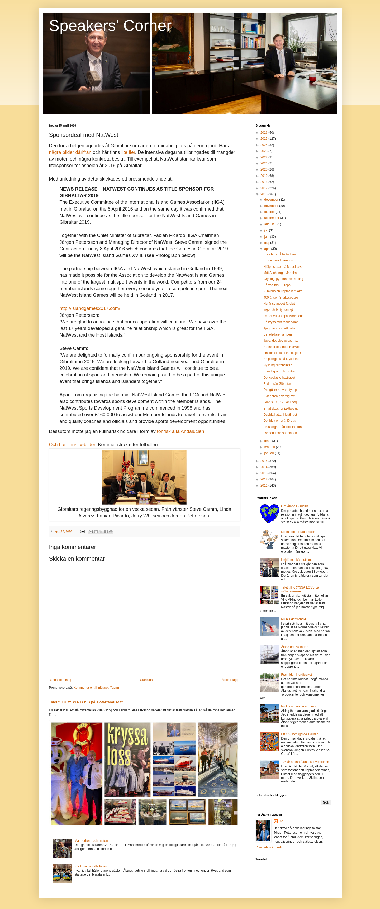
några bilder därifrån (70, 152)
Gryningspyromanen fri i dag (283, 279)
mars (268, 441)
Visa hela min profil (269, 847)
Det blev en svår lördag (279, 420)
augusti (269, 224)
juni (267, 237)
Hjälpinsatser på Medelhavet (283, 267)
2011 (264, 485)
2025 (264, 138)
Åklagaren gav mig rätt (279, 396)
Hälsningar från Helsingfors (282, 427)
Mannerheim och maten (91, 841)
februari (270, 447)
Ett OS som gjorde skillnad (299, 734)
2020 (264, 169)
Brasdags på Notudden (279, 254)
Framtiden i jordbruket (296, 675)
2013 (264, 473)
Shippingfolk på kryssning (281, 359)
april (267, 249)
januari (269, 453)
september (272, 218)
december (271, 199)
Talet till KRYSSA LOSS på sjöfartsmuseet (86, 702)
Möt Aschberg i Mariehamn (282, 273)
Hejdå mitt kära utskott (296, 560)
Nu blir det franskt (293, 619)
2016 (264, 194)
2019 (264, 176)
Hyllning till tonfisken (277, 365)
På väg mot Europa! (277, 285)
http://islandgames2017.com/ (90, 308)
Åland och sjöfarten (294, 647)
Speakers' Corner (110, 25)
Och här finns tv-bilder (72, 444)
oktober (270, 212)
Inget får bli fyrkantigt (278, 310)
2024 (264, 145)
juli (266, 230)
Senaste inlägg (60, 680)
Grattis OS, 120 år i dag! (280, 402)
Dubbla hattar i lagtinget (280, 414)
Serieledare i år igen (277, 334)
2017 (264, 188)
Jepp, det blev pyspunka (280, 340)
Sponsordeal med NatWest (282, 347)
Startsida (146, 680)
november (271, 206)
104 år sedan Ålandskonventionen (305, 762)
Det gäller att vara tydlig (280, 390)
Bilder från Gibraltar (277, 384)
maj (267, 243)
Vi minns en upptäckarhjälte (282, 291)
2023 (264, 151)
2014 (264, 467)
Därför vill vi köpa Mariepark (283, 316)
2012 (264, 479)
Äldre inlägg (230, 680)
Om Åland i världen (294, 506)
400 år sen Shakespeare (280, 297)
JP (281, 821)
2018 (264, 182)
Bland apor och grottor (279, 371)
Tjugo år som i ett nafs (279, 328)
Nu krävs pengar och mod (299, 706)
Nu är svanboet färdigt (278, 303)
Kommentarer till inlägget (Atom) (96, 687)
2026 (264, 132)
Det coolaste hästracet (279, 378)
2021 (264, 163)
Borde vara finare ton (278, 260)
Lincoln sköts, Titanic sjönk (282, 353)
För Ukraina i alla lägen (90, 866)
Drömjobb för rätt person (298, 532)
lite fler (128, 152)
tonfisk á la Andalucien (180, 431)
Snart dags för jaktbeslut (280, 408)
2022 (264, 157)
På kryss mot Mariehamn (280, 322)
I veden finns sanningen (280, 433)
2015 (264, 461)
